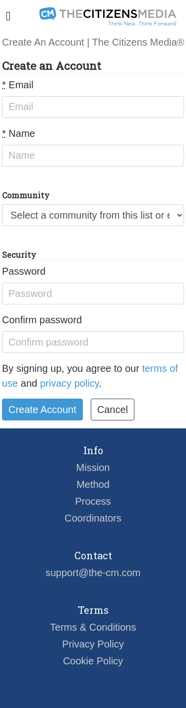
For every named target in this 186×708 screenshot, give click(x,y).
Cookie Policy (93, 660)
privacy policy (69, 383)
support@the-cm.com (93, 572)
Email (17, 84)
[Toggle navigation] (8, 16)
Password (24, 271)
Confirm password (42, 319)
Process (93, 501)
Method (93, 484)
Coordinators (93, 518)
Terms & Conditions (93, 627)
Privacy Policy (93, 644)
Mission (93, 467)
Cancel (112, 409)
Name (18, 133)
